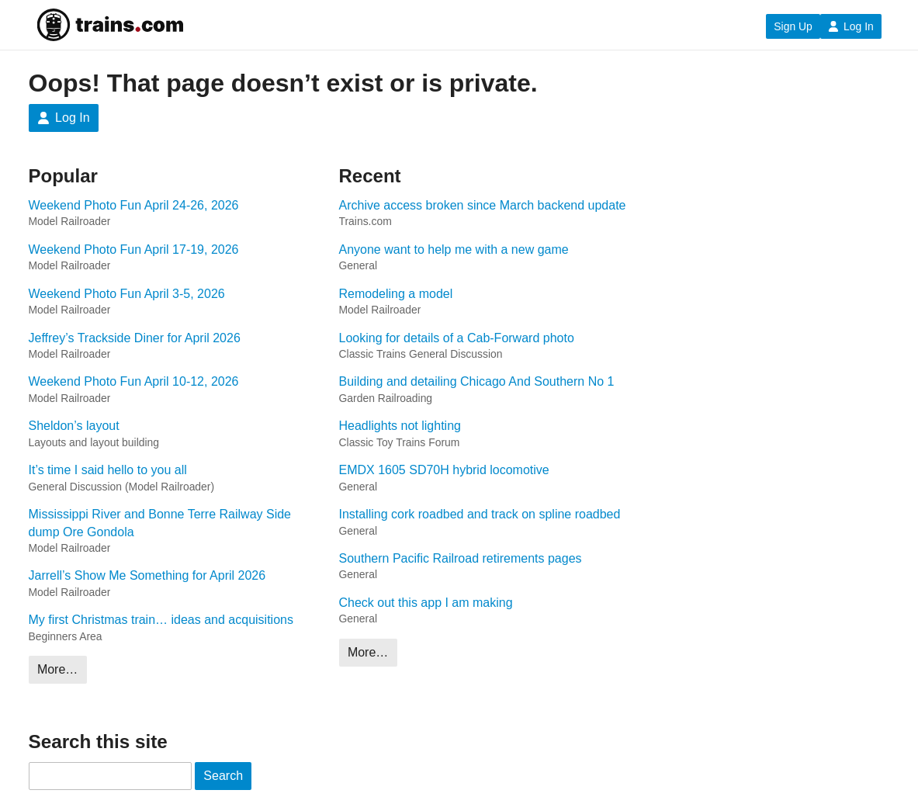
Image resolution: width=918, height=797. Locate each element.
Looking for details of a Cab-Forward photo (456, 338)
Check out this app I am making (426, 602)
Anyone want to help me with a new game (454, 249)
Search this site (98, 741)
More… (57, 669)
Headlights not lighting (400, 425)
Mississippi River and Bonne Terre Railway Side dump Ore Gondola (160, 523)
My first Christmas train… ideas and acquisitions (161, 619)
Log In (851, 26)
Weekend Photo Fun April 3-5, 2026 (127, 293)
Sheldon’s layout (74, 425)
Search (223, 775)
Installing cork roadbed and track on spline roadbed (480, 514)
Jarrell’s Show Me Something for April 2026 (147, 575)
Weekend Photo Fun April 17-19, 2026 (134, 249)
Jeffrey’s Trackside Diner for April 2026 (135, 338)
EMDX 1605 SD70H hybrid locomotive (444, 469)
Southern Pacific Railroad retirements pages (460, 558)
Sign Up (793, 26)
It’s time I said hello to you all (108, 469)
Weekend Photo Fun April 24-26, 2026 (134, 205)
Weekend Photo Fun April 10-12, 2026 (134, 381)
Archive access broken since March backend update (482, 205)
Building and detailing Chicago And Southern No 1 (477, 381)
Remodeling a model (396, 293)
